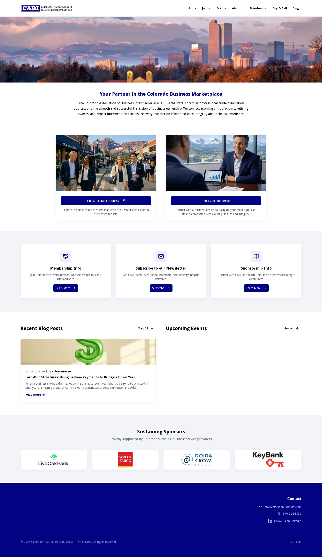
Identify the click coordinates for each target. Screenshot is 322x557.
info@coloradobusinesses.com (282, 507)
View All (146, 328)
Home (192, 8)
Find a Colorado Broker (216, 200)
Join (206, 8)
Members (258, 8)
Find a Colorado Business (106, 200)
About (238, 8)
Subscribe (161, 288)
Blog (296, 8)
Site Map (295, 541)
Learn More (66, 288)
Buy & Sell (280, 8)
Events (221, 8)
